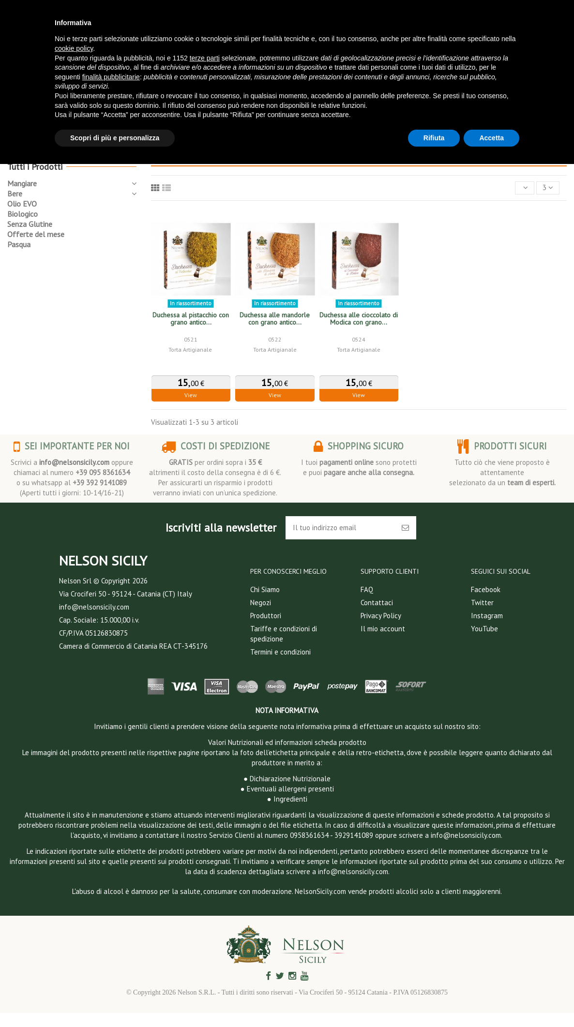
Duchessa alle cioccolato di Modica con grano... (358, 319)
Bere (14, 193)
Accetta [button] (491, 138)
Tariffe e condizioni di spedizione (283, 633)
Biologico (22, 214)
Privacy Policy (381, 615)
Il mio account (383, 628)
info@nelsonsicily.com (74, 462)
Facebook (485, 589)
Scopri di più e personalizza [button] (114, 138)
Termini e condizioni (280, 651)
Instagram (487, 615)
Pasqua (18, 244)
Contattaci (377, 602)
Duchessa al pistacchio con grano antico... (190, 319)
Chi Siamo (265, 589)
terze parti (205, 58)
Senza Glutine (29, 224)
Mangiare (22, 183)
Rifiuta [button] (434, 138)
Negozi (260, 602)
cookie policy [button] (74, 48)
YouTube (484, 628)
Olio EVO (22, 203)
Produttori (265, 615)
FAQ (367, 589)
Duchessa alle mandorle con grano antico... (275, 319)
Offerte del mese (35, 234)
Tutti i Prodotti (34, 166)
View (190, 395)
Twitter (482, 602)
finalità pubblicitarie (111, 77)
